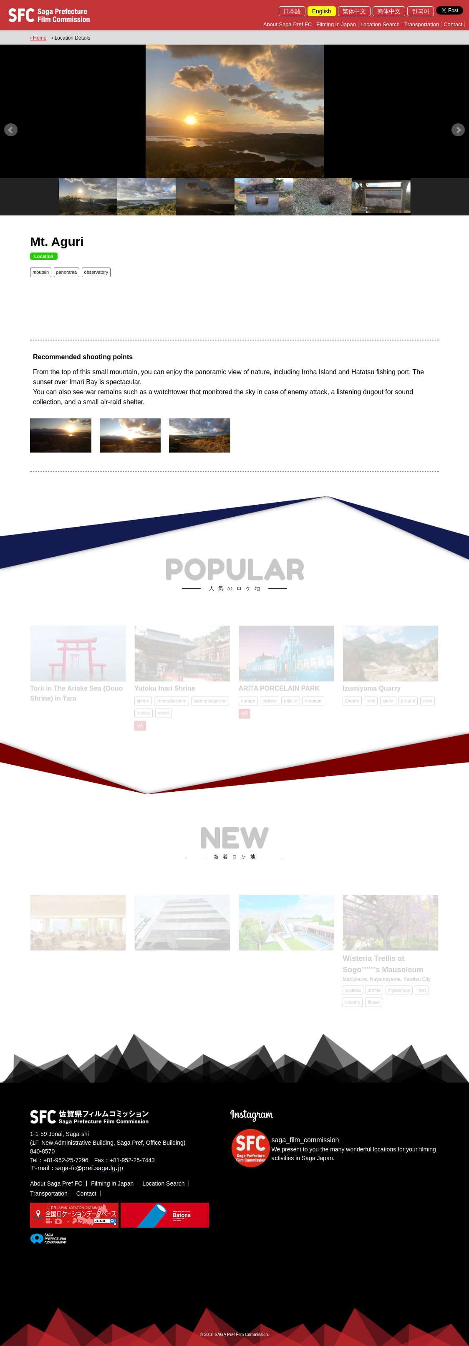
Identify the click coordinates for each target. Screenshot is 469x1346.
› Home (38, 38)
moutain (41, 272)
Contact (453, 24)
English (321, 11)
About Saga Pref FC (287, 24)
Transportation (421, 24)
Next (458, 130)
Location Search (380, 24)
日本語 (292, 11)
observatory (96, 272)
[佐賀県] (48, 1240)
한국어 (420, 11)
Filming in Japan (336, 24)
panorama (66, 272)
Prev (11, 130)
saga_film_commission (305, 1139)
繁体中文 (354, 11)
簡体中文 (389, 11)
